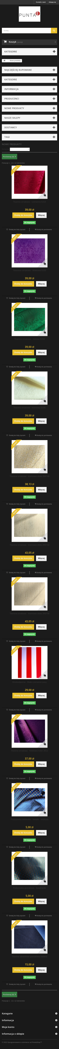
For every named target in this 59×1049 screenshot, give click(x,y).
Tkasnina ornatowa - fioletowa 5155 (29, 270)
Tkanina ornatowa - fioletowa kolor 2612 (29, 751)
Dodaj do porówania (44, 229)
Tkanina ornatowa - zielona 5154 (29, 339)
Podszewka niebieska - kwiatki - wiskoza (29, 819)
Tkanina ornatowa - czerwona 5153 (29, 202)
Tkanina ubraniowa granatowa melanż (29, 956)
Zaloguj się (52, 2)
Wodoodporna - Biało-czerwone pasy (29, 682)
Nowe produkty (14, 108)
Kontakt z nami (41, 2)
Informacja (11, 89)
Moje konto (8, 1027)
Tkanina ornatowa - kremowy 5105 (29, 408)
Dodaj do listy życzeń (17, 229)
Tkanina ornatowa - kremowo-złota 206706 (29, 613)
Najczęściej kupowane (18, 69)
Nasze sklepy (12, 117)
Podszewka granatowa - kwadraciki (29, 888)
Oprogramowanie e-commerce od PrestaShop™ (25, 1042)
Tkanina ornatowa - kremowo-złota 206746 (29, 476)
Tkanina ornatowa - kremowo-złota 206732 (29, 545)
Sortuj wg (5, 149)
